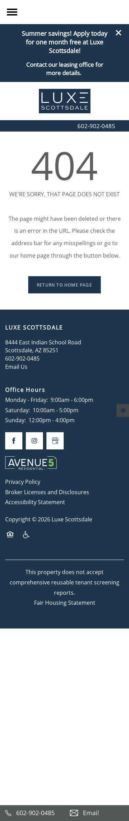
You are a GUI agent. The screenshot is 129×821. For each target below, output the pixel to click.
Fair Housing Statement (64, 602)
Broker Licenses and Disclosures (47, 492)
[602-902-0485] (32, 813)
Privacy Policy (22, 481)
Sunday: (15, 420)
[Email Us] (97, 813)
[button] (118, 8)
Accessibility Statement (35, 502)
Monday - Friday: (26, 399)
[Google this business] (55, 440)
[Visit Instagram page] (34, 440)
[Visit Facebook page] (13, 440)
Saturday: (17, 410)
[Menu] (12, 70)
